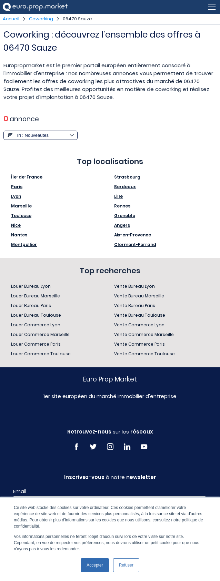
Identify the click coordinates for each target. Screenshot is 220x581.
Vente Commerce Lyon (139, 325)
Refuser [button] (126, 565)
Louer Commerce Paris (36, 344)
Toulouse (21, 215)
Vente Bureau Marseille (139, 296)
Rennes (122, 206)
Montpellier (24, 244)
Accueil (11, 19)
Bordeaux (125, 187)
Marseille (21, 206)
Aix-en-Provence (132, 235)
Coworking (41, 19)
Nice (16, 225)
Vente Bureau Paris (134, 305)
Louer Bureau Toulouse (36, 315)
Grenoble (124, 215)
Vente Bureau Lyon (134, 286)
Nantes (19, 235)
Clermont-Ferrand (135, 244)
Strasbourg (127, 177)
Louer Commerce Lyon (35, 325)
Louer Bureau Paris (31, 305)
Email (19, 491)
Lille (118, 196)
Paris (16, 187)
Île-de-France (26, 177)
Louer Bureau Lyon (31, 286)
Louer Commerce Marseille (40, 334)
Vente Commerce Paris (139, 344)
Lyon (16, 196)
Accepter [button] (95, 565)
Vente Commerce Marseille (144, 334)
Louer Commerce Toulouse (41, 354)
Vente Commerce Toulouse (144, 354)
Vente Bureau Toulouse (139, 315)
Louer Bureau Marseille (35, 296)
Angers (122, 225)
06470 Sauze (77, 19)
